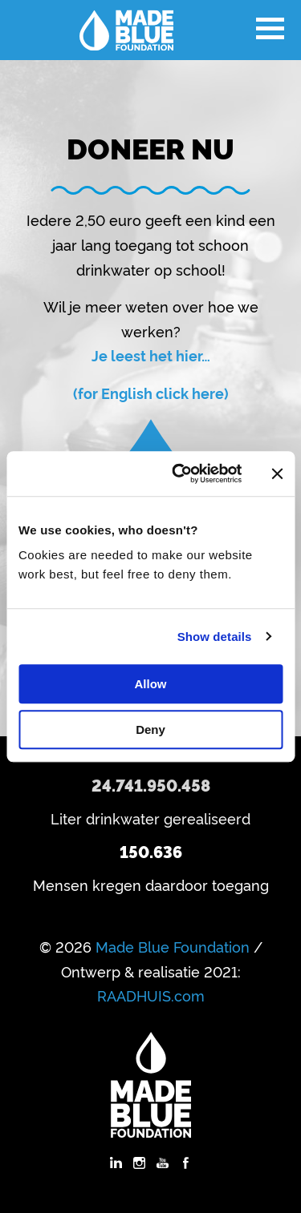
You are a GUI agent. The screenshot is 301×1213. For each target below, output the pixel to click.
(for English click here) (151, 392)
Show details (214, 636)
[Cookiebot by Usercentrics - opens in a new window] (179, 473)
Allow (151, 684)
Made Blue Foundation (173, 946)
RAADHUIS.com (151, 995)
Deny (150, 729)
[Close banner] (277, 473)
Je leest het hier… (151, 355)
